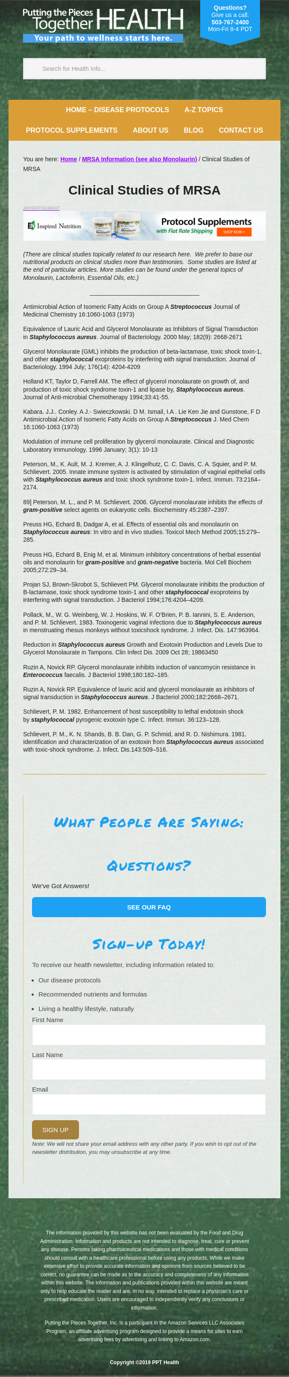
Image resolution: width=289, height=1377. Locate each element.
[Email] (149, 1104)
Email (40, 1089)
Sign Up (55, 1129)
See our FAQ (149, 907)
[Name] (149, 1035)
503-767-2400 (230, 22)
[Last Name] (149, 1069)
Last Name (47, 1054)
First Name (47, 1019)
